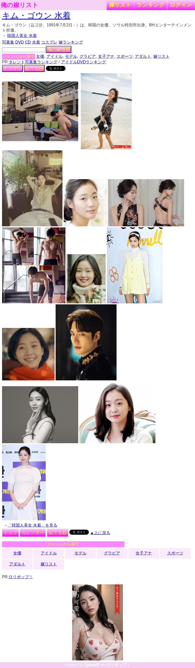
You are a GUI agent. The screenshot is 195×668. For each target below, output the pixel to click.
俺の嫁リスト (19, 5)
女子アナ (106, 56)
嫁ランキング (71, 42)
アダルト (143, 56)
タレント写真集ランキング (33, 62)
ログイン (181, 5)
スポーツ (125, 56)
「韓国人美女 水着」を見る (32, 525)
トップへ (12, 68)
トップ (10, 532)
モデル (71, 56)
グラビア (87, 56)
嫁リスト (120, 5)
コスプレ (49, 42)
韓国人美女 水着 (22, 35)
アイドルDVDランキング (83, 62)
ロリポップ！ (21, 577)
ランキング (151, 5)
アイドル (54, 56)
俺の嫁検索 (58, 49)
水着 (36, 42)
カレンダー (32, 532)
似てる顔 (34, 68)
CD (28, 42)
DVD (19, 42)
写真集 (8, 42)
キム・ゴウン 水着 (36, 15)
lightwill (92, 665)
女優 (40, 56)
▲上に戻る (100, 533)
